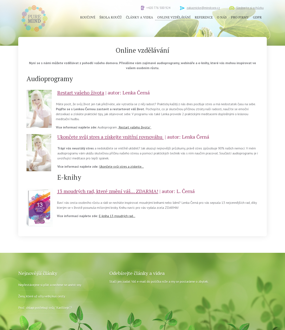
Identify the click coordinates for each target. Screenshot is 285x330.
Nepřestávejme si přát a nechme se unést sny (49, 285)
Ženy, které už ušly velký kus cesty (41, 296)
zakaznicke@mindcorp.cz (203, 8)
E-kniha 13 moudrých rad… (117, 216)
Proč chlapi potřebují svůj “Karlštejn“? (45, 308)
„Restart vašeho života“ (134, 127)
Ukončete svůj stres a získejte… (121, 166)
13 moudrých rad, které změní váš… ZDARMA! (107, 191)
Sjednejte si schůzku (250, 8)
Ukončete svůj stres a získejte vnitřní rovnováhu (110, 136)
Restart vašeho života (80, 92)
